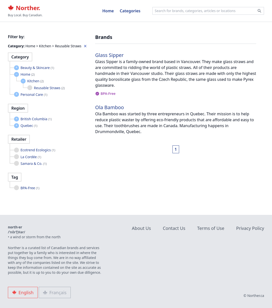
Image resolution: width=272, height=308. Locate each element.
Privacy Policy (250, 228)
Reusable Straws (49, 88)
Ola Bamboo (109, 107)
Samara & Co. (33, 163)
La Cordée (30, 156)
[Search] (259, 10)
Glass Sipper (109, 55)
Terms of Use (210, 228)
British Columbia (36, 119)
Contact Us (174, 228)
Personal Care (33, 94)
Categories (130, 11)
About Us (141, 228)
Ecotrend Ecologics (37, 150)
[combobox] (208, 10)
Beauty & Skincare (37, 67)
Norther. (24, 8)
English (23, 292)
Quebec (28, 125)
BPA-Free (29, 188)
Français (55, 292)
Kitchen (35, 81)
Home (108, 11)
